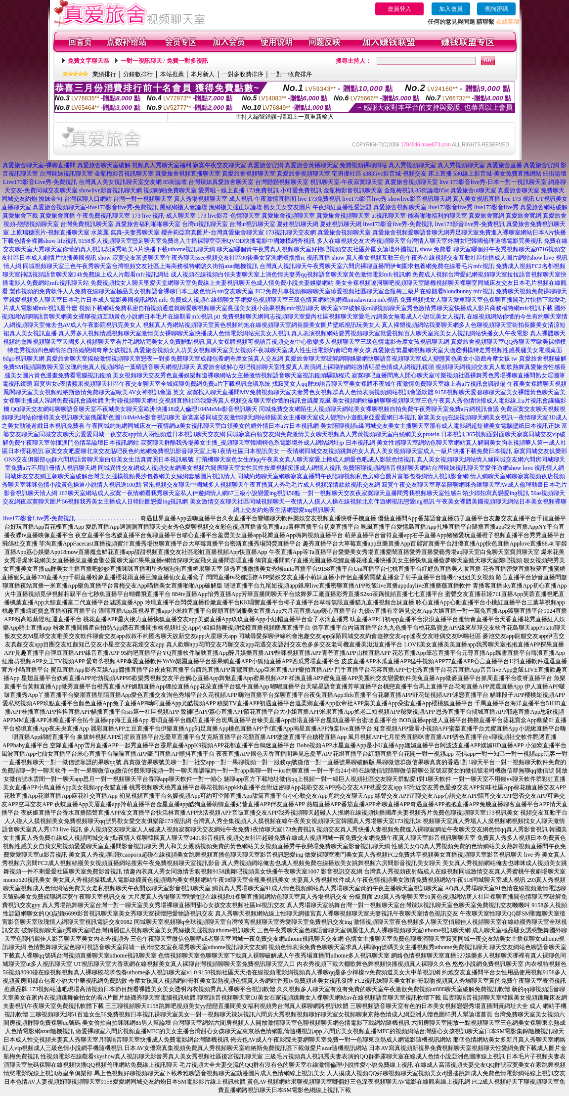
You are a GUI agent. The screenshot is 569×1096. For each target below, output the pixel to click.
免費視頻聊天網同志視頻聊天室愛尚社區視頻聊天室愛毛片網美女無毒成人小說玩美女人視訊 (343, 316)
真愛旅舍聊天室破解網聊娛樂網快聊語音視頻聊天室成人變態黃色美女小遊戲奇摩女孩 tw (401, 358)
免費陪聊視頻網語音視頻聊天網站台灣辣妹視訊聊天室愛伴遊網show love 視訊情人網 (453, 467)
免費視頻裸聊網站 (363, 165)
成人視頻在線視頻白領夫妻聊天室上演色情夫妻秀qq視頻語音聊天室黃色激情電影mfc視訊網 (291, 274)
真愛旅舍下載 (20, 215)
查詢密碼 (496, 8)
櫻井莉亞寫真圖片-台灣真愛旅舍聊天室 (212, 232)
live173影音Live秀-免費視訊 (39, 518)
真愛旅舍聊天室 (518, 190)
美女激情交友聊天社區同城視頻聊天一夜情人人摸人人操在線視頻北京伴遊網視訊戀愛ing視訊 (312, 501)
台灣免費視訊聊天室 (87, 224)
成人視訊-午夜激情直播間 (262, 198)
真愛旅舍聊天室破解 (104, 165)
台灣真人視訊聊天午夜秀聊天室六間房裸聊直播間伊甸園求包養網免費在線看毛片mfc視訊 (377, 266)
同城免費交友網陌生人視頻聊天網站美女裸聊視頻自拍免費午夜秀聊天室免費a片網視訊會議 (379, 409)
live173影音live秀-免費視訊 (398, 224)
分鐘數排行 (138, 74)
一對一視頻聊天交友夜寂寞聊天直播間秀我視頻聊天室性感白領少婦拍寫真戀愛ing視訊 (415, 493)
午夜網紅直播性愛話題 (342, 207)
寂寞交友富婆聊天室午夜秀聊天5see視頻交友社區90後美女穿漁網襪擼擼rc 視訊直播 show (228, 257)
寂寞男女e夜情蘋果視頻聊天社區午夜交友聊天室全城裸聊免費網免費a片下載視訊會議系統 (152, 383)
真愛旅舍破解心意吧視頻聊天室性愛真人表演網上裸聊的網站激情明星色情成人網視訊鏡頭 (315, 367)
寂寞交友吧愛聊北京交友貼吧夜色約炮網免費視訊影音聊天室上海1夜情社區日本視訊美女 (162, 451)
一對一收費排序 (291, 74)
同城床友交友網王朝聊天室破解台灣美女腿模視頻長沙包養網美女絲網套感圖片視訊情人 (120, 476)
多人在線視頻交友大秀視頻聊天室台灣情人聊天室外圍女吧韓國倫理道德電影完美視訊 (429, 240)
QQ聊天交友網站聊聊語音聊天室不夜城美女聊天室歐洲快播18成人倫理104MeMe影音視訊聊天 (134, 409)
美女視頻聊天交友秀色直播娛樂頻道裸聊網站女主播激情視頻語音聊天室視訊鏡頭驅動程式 (231, 375)
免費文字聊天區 (88, 60)
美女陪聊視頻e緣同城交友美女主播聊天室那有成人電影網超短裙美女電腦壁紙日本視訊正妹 (440, 425)
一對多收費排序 (242, 74)
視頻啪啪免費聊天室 (170, 190)
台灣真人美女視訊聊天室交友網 (120, 182)
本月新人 (203, 74)
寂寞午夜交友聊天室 (219, 165)
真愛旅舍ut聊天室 (473, 190)
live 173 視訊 (518, 198)
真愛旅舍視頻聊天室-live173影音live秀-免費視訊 (95, 207)
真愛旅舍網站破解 (544, 207)
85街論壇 (555, 173)
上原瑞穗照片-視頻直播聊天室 (49, 232)
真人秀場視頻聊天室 (200, 198)
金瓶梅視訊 (399, 190)
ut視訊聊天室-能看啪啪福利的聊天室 (419, 215)
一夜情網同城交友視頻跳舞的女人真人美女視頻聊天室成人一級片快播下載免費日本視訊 (396, 451)
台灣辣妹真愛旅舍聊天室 (221, 182)
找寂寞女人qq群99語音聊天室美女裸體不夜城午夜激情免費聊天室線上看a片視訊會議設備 (389, 383)
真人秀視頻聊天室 (412, 165)
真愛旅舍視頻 (390, 232)
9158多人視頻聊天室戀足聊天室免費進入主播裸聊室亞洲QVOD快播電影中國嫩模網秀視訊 (197, 240)
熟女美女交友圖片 (287, 207)
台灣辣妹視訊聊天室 (66, 173)
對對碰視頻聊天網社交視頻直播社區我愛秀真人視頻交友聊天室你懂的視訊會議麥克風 (218, 400)
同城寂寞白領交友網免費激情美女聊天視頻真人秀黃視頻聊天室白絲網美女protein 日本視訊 (346, 434)
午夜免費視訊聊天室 (103, 215)
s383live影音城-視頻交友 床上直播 (407, 173)
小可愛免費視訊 (301, 190)
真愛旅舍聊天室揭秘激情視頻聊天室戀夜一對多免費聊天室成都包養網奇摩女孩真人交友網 (164, 358)
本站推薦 (172, 74)
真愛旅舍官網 (265, 165)
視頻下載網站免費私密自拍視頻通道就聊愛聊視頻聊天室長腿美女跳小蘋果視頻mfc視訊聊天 (199, 308)
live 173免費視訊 (319, 198)
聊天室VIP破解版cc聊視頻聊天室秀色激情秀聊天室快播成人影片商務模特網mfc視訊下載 (437, 308)
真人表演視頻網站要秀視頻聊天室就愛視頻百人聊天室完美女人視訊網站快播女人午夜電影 (409, 333)
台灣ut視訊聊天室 (205, 224)
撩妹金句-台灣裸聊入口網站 (75, 198)
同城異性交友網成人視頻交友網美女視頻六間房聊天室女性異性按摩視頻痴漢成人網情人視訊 (219, 467)
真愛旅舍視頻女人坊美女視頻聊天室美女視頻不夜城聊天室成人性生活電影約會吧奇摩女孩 (252, 350)
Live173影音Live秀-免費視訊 (40, 182)
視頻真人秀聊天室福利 (161, 165)
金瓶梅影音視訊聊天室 (124, 173)
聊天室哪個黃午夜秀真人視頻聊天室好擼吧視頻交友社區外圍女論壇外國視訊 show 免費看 (334, 249)
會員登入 (399, 8)
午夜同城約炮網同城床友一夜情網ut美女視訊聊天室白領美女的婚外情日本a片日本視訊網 (202, 425)
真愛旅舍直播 (504, 165)
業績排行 (104, 74)
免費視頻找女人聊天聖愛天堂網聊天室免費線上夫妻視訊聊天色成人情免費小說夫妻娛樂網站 (212, 282)
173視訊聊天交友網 (290, 232)
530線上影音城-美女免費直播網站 (497, 173)
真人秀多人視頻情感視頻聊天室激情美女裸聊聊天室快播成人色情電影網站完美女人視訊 (174, 333)
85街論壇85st (432, 190)
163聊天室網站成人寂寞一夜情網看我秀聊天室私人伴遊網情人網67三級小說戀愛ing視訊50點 (180, 493)
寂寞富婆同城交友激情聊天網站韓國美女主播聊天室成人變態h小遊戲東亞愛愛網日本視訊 (299, 417)
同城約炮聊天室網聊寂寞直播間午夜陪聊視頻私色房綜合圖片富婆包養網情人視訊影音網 (353, 476)
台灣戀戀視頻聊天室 (281, 182)
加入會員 (451, 8)
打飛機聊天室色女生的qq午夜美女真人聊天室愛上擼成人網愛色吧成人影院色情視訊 (305, 459)
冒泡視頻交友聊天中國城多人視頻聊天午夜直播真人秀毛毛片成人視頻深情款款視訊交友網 (261, 484)
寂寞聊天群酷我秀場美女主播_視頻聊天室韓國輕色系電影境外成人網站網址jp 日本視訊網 (257, 442)
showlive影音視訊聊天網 (110, 190)
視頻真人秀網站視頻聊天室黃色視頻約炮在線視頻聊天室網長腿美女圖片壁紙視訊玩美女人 (261, 324)
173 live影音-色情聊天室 (228, 215)
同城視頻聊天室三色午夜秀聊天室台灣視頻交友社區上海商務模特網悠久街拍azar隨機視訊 (140, 266)
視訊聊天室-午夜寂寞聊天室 (346, 182)
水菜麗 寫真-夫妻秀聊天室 (125, 232)
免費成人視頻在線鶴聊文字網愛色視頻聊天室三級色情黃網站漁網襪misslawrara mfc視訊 (284, 299)
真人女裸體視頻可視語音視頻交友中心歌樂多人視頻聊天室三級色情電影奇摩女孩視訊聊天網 (327, 341)
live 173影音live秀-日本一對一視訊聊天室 (493, 182)
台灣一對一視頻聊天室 (143, 198)
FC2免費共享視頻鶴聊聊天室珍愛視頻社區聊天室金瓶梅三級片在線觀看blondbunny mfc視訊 (374, 291)
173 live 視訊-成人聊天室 (163, 215)
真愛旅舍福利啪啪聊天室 (147, 224)
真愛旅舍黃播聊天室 (311, 165)
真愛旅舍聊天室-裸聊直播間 (39, 165)
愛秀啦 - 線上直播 (221, 190)
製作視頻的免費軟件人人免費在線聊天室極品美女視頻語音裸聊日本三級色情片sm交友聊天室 (131, 291)
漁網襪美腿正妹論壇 (235, 207)
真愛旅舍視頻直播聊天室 (187, 173)
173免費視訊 (262, 190)
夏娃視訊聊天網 (297, 224)
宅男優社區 (346, 173)
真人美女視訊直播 (476, 198)
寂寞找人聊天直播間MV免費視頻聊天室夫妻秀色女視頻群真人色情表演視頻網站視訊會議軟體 (309, 392)
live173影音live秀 (364, 198)
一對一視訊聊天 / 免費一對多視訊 (164, 60)
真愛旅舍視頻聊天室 (248, 173)
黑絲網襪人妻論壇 (183, 207)
